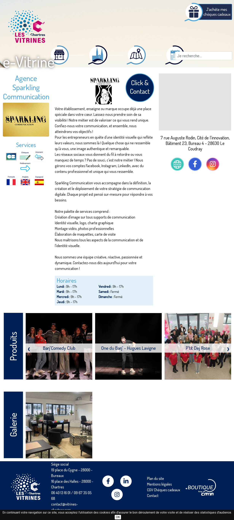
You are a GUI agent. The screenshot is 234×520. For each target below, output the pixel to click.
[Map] (195, 101)
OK (118, 517)
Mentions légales (159, 484)
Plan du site (155, 478)
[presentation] (29, 348)
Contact (152, 495)
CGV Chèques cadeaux (163, 489)
